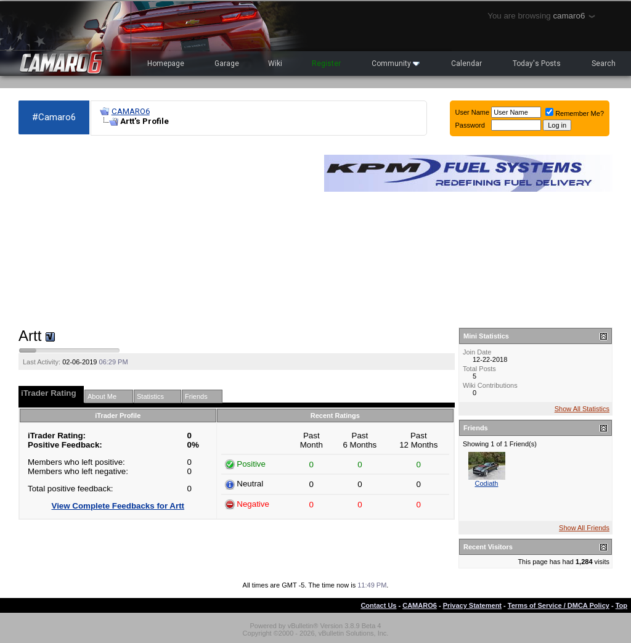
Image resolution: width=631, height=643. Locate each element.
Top (621, 605)
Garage (226, 63)
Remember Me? (574, 113)
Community (396, 63)
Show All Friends (584, 527)
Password (470, 125)
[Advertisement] (165, 231)
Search (604, 63)
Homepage (165, 63)
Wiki (275, 63)
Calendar (466, 63)
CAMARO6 (131, 111)
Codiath (487, 483)
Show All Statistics (582, 408)
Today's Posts (537, 63)
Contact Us (378, 605)
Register (326, 63)
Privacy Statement (472, 605)
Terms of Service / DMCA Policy (558, 605)
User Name (472, 112)
